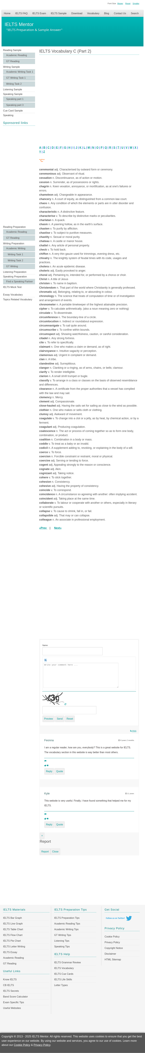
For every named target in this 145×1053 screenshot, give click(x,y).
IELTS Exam (39, 13)
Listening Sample (12, 89)
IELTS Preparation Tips (67, 918)
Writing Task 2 (14, 84)
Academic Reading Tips (67, 923)
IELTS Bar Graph (12, 918)
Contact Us (120, 13)
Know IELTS (10, 979)
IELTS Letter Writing (14, 946)
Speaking (8, 115)
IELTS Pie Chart (12, 940)
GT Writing (12, 266)
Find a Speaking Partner (19, 281)
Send (60, 718)
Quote (59, 771)
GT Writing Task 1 (16, 78)
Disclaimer (110, 953)
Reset (127, 3)
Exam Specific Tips (13, 1002)
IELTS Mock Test (12, 287)
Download (76, 13)
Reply (49, 771)
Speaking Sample (12, 94)
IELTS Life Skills (63, 979)
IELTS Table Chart (13, 929)
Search (135, 13)
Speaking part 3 (14, 105)
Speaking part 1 (14, 99)
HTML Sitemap (113, 959)
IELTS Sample (59, 13)
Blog (106, 13)
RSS (133, 731)
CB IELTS (8, 985)
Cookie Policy (112, 936)
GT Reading (12, 61)
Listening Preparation (14, 272)
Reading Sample (12, 50)
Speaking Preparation (15, 276)
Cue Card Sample (13, 110)
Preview (48, 718)
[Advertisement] (19, 175)
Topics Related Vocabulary (17, 299)
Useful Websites (12, 1008)
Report (45, 851)
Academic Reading (16, 55)
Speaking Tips (62, 946)
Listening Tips (61, 940)
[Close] (42, 835)
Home (7, 13)
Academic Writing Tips (66, 929)
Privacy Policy (112, 942)
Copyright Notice (114, 948)
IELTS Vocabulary (64, 968)
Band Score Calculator (15, 996)
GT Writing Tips (62, 935)
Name (45, 645)
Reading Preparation (14, 227)
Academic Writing (15, 248)
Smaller (136, 3)
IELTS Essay (10, 952)
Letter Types (61, 985)
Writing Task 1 (15, 254)
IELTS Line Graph (13, 923)
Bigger (120, 3)
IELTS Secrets (11, 991)
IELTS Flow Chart (12, 935)
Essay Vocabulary (13, 294)
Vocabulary (93, 13)
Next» (58, 528)
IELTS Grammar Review (67, 962)
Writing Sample (11, 67)
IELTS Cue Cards (63, 974)
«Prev (43, 528)
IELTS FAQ (21, 13)
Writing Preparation (13, 243)
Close (55, 851)
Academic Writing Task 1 (19, 72)
